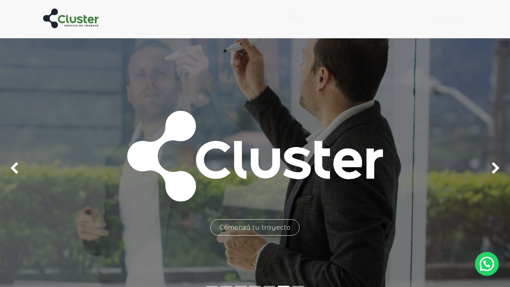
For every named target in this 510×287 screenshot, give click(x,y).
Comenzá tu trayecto (255, 227)
